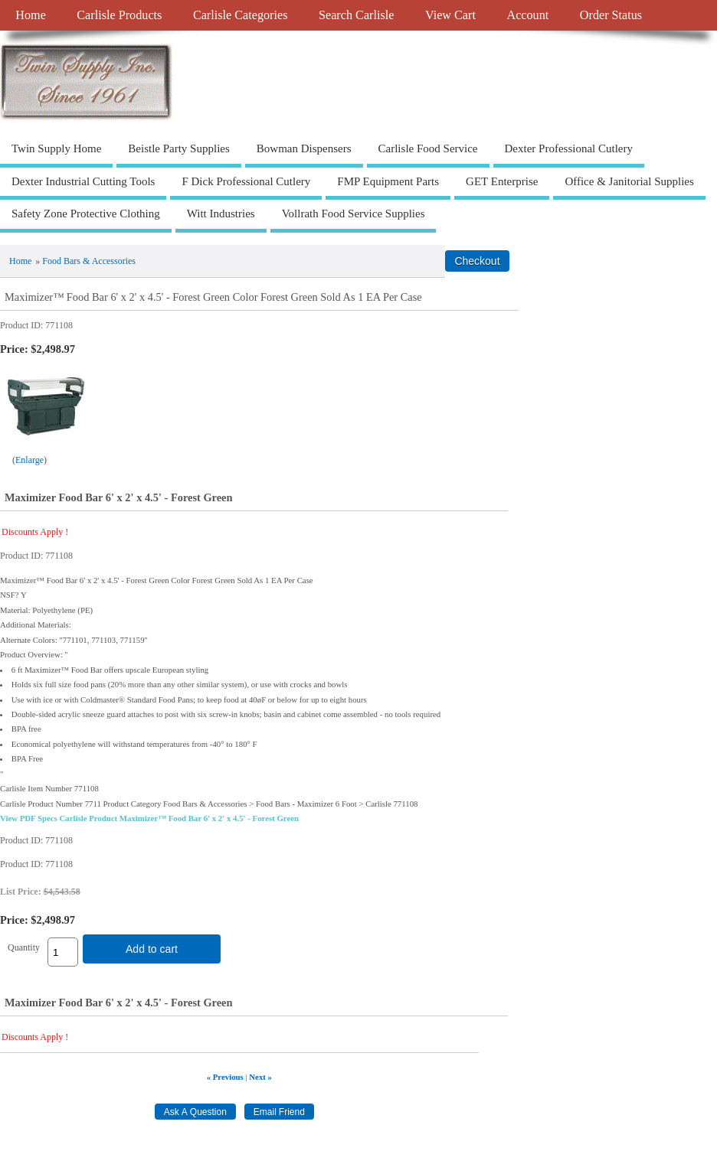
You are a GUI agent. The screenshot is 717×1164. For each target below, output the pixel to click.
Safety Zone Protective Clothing (85, 213)
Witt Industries (221, 213)
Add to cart (152, 949)
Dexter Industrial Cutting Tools (83, 181)
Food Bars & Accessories (89, 261)
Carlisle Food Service (428, 148)
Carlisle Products (119, 15)
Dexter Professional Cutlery (569, 148)
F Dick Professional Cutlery (246, 181)
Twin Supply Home (56, 148)
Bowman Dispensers (304, 148)
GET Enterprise (502, 181)
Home (30, 15)
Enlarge (29, 460)
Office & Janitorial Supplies (629, 181)
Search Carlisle (356, 15)
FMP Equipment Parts (388, 181)
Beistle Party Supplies (179, 148)
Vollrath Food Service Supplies (353, 213)
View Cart (450, 15)
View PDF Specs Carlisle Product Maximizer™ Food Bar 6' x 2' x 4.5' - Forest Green (149, 818)
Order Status (611, 15)
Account (527, 15)
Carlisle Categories (240, 15)
